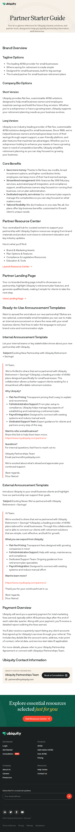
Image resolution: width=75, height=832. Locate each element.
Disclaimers (40, 826)
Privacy (21, 826)
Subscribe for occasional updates (17, 790)
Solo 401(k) (42, 754)
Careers (6, 773)
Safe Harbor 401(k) (45, 750)
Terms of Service (9, 826)
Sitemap (30, 826)
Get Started (7, 750)
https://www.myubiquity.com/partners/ (25, 438)
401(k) (40, 746)
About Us (6, 769)
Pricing (40, 758)
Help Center (42, 769)
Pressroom (7, 777)
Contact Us (42, 773)
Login (5, 746)
